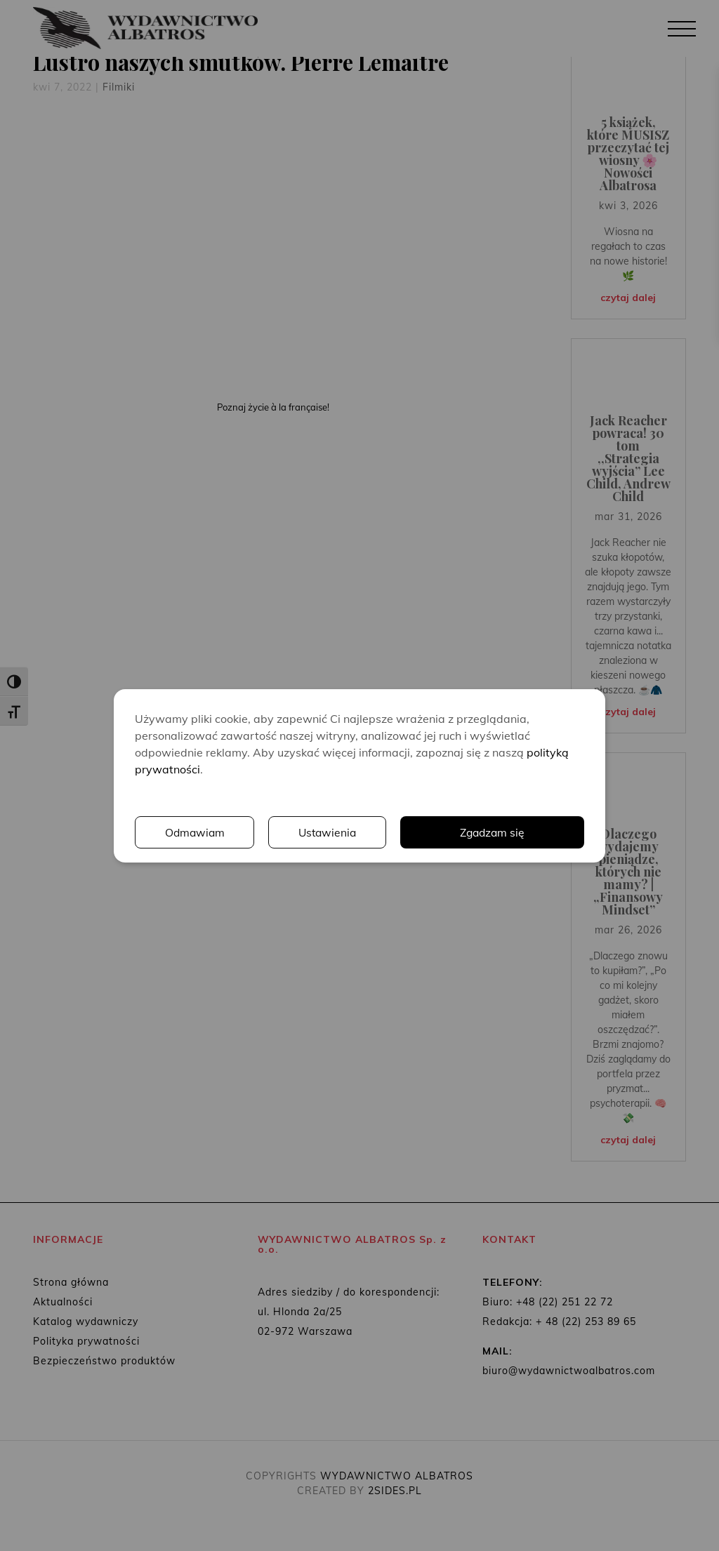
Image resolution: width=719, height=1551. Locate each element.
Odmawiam (195, 832)
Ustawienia (328, 832)
